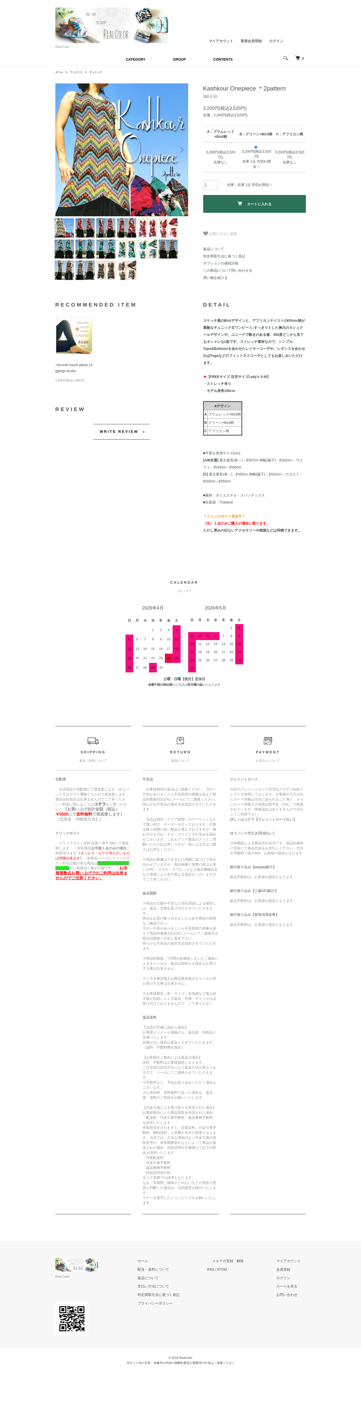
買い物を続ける (215, 278)
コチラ (100, 848)
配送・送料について (178, 1313)
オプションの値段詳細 (220, 263)
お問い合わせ (291, 1339)
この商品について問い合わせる (227, 270)
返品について (213, 249)
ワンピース (78, 72)
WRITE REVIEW (119, 476)
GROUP (179, 59)
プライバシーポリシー (180, 1347)
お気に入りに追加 (220, 233)
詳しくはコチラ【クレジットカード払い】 (263, 863)
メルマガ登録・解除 (243, 1305)
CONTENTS (223, 59)
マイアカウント (221, 41)
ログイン (276, 41)
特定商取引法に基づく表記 (224, 256)
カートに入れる (254, 203)
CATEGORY (135, 59)
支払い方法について (178, 1330)
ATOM (242, 1313)
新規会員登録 (251, 41)
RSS (230, 1313)
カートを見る (291, 1330)
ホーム (59, 72)
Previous (63, 150)
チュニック (100, 72)
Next (180, 150)
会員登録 (288, 1313)
